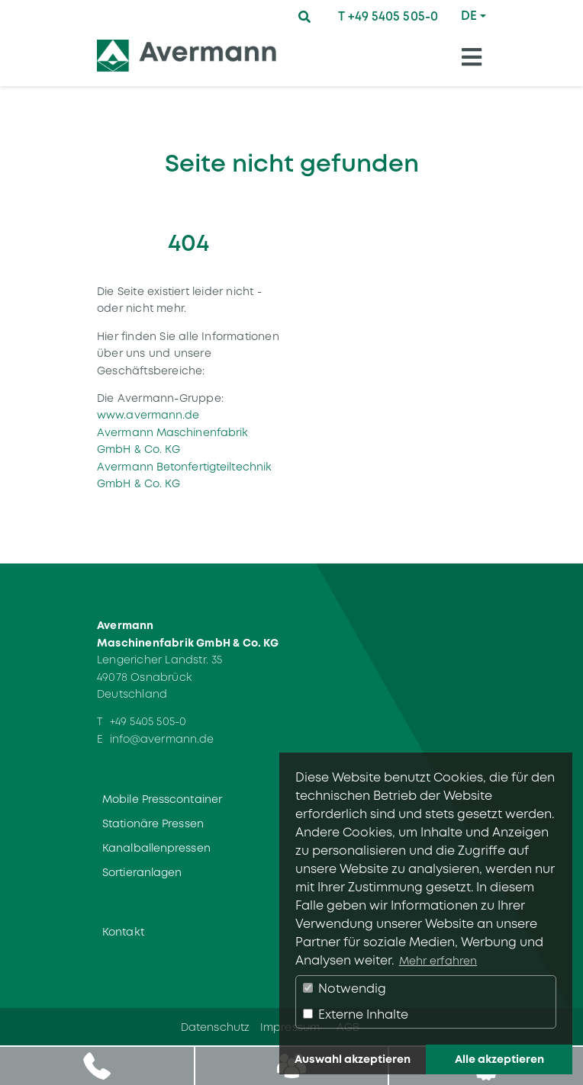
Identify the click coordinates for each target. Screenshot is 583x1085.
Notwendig (344, 989)
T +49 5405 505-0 (388, 16)
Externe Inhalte (355, 1014)
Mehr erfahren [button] (438, 961)
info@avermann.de (162, 739)
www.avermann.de (148, 415)
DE (469, 16)
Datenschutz (215, 1027)
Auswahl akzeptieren (353, 1059)
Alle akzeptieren (499, 1059)
